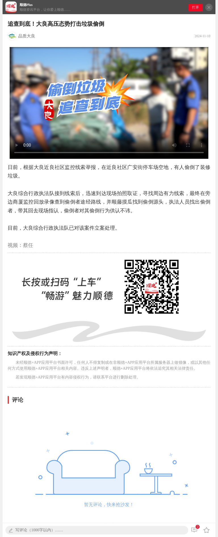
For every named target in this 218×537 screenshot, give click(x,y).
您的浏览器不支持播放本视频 (109, 103)
